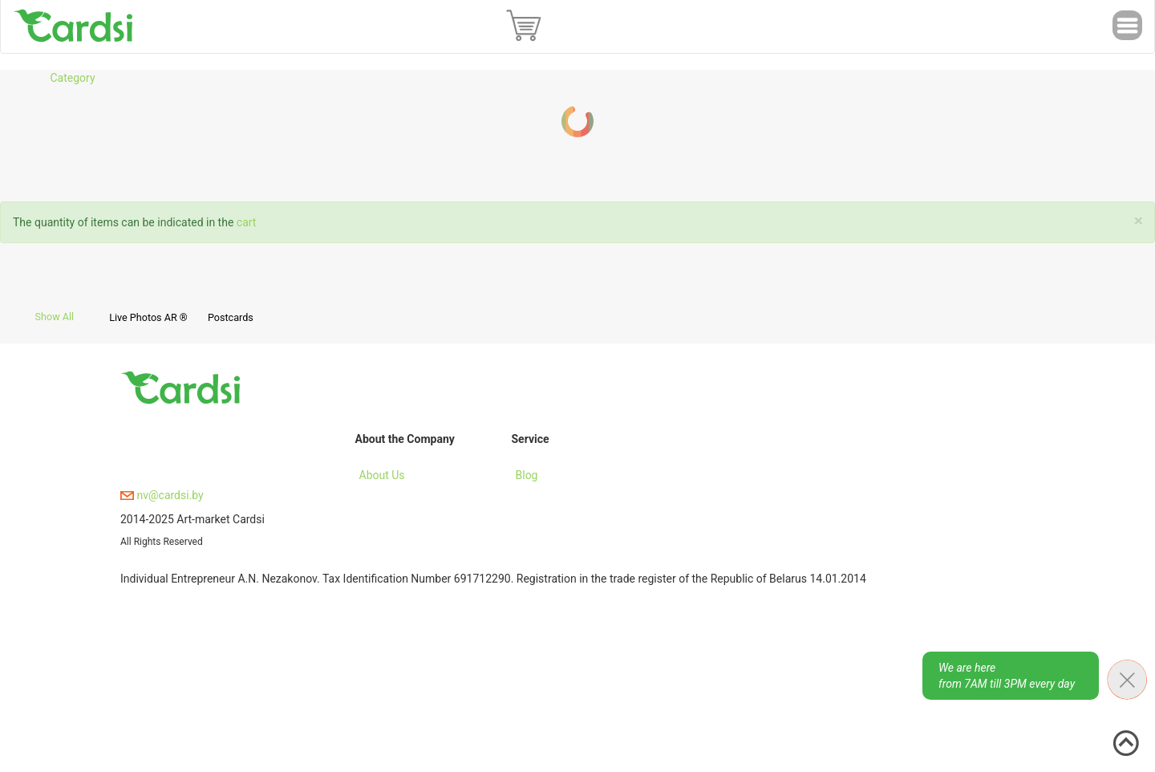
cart (247, 222)
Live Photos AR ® (148, 317)
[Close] (1138, 221)
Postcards (230, 317)
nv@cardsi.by (162, 495)
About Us (382, 475)
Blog (527, 475)
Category (72, 77)
